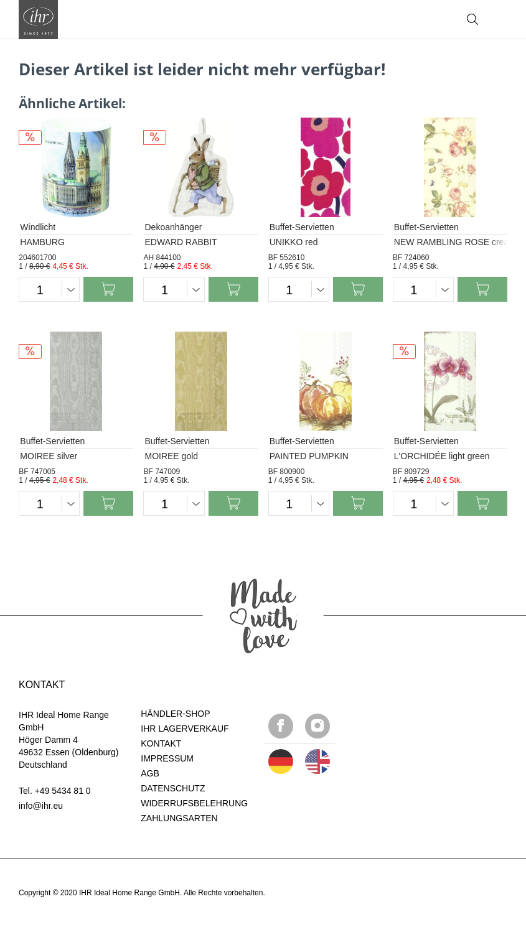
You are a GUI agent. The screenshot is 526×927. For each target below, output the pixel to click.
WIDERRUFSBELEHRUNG (194, 803)
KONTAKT (161, 743)
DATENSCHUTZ (173, 788)
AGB (150, 773)
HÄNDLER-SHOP (175, 714)
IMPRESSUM (167, 758)
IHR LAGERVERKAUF (184, 729)
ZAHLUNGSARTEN (179, 818)
